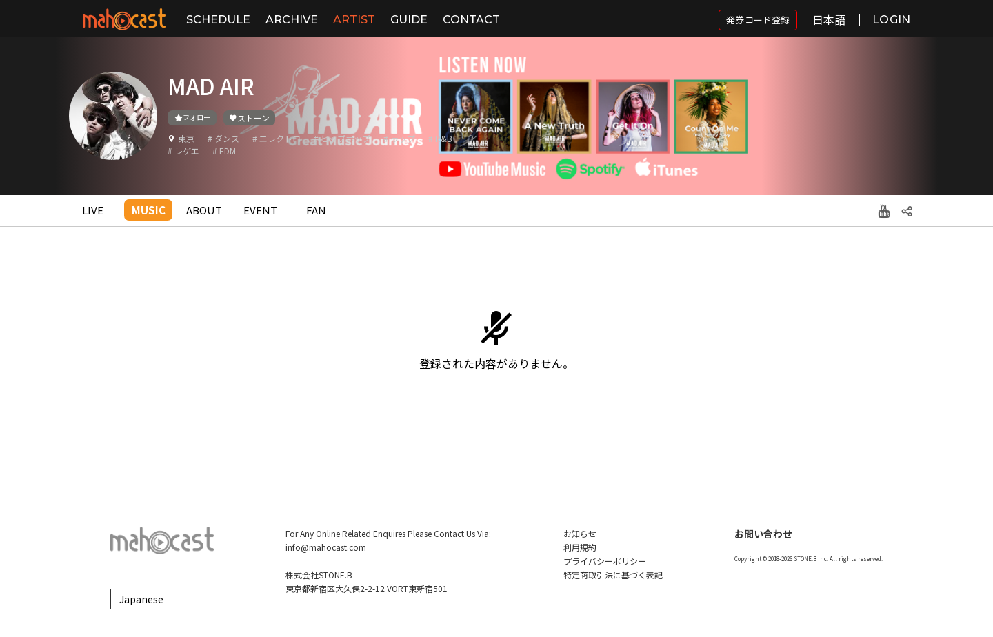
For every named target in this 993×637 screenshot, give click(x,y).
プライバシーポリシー (604, 561)
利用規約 (579, 547)
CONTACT (471, 19)
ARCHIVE (291, 19)
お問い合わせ (763, 533)
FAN (316, 210)
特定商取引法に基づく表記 (613, 574)
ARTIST (354, 19)
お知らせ (579, 533)
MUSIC (149, 210)
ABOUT (204, 210)
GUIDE (409, 19)
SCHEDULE (218, 19)
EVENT (260, 210)
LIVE (92, 210)
